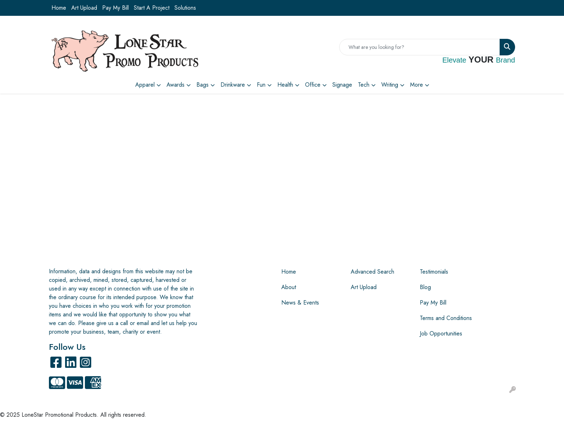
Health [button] (285, 85)
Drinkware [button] (232, 85)
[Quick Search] (419, 47)
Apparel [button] (145, 85)
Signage (342, 85)
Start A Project (151, 8)
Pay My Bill (115, 8)
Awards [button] (176, 85)
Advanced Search (372, 272)
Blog (425, 287)
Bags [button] (202, 85)
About (288, 287)
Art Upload (84, 8)
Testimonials (434, 272)
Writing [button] (389, 85)
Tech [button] (363, 85)
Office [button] (312, 85)
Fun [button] (261, 85)
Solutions (185, 8)
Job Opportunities (441, 333)
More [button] (416, 85)
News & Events (300, 302)
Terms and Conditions (446, 318)
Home (58, 8)
